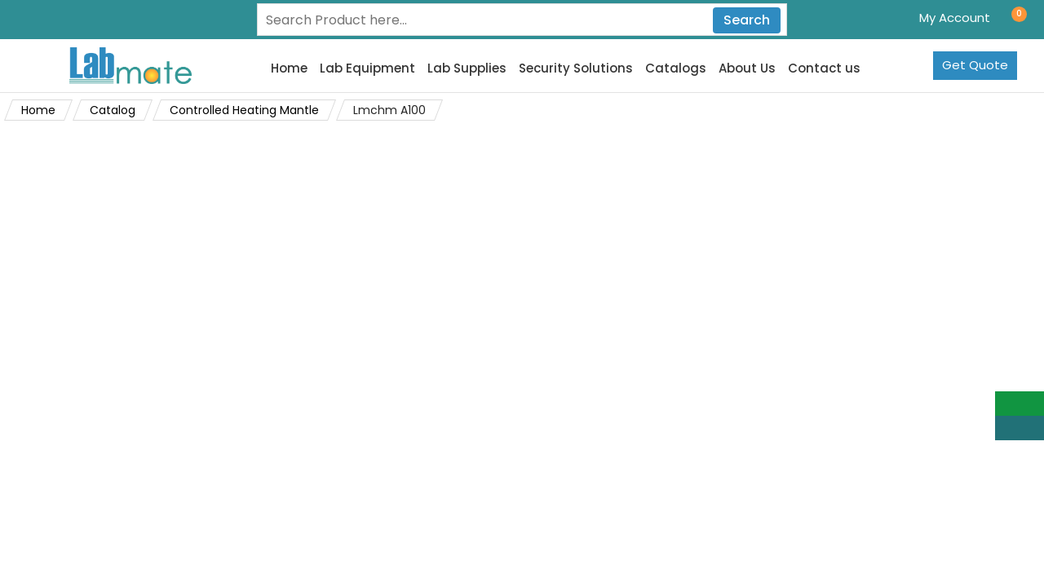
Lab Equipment (367, 68)
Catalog (112, 110)
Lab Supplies (467, 68)
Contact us (824, 68)
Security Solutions (576, 68)
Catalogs (675, 68)
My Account (954, 17)
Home (289, 68)
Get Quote (975, 64)
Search (746, 20)
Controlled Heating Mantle (244, 110)
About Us (747, 68)
